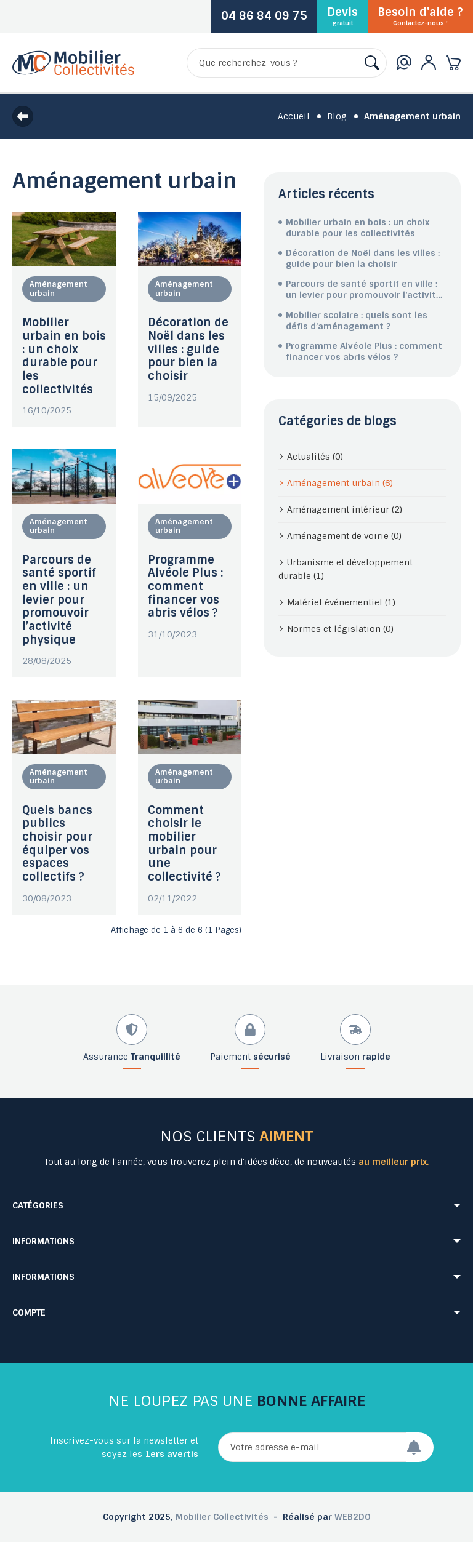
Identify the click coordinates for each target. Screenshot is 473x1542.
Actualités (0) (315, 456)
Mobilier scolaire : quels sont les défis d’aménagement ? (356, 321)
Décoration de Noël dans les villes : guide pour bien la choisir (188, 349)
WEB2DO (352, 1516)
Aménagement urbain (58, 288)
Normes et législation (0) (340, 628)
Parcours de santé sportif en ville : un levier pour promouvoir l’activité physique (59, 600)
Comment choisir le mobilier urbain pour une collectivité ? (184, 843)
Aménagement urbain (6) (340, 483)
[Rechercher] (287, 63)
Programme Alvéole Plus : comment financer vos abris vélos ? (185, 587)
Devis (342, 16)
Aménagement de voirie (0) (344, 535)
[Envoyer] (420, 1447)
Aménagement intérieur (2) (344, 509)
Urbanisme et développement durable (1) (345, 569)
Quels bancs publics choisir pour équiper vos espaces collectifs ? (57, 843)
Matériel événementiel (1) (341, 602)
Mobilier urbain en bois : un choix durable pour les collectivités (64, 355)
